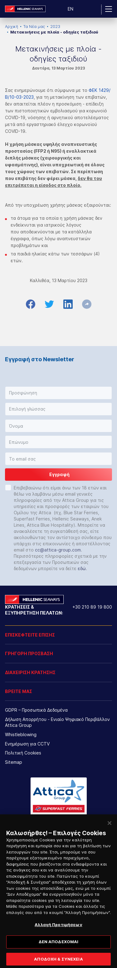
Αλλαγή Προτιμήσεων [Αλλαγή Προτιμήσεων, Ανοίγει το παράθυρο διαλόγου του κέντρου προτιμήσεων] (58, 929)
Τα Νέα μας (34, 26)
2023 (55, 26)
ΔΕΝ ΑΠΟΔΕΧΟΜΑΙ (59, 946)
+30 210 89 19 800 (92, 607)
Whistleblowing (21, 734)
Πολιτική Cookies (23, 752)
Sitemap (13, 762)
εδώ (82, 568)
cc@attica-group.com (58, 549)
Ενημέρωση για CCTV (27, 743)
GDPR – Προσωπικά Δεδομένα (36, 710)
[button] (58, 393)
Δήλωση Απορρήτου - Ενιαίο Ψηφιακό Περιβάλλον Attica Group (57, 722)
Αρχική (11, 26)
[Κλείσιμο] (109, 828)
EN (70, 8)
